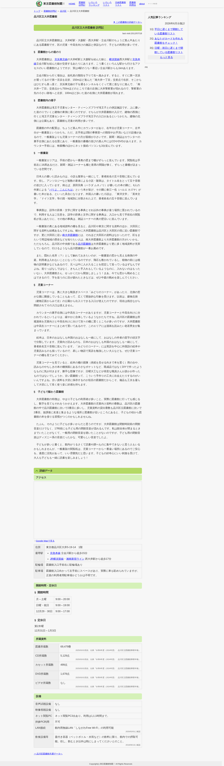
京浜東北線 (61, 59)
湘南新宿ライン (75, 558)
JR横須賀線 (57, 558)
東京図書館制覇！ (54, 3)
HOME (72, 3)
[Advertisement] (166, 75)
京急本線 (55, 553)
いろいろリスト (107, 3)
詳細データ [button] (44, 470)
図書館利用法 (132, 3)
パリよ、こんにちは (61, 189)
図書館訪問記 (82, 3)
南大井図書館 (70, 235)
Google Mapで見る (45, 541)
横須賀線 (114, 59)
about (142, 3)
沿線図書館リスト (120, 3)
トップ (37, 11)
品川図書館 (84, 243)
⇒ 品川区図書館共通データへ (48, 753)
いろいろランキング (94, 3)
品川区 (63, 11)
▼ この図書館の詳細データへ (127, 22)
